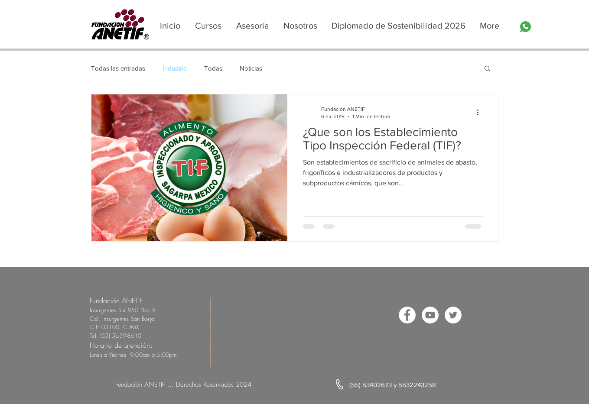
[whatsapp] (525, 26)
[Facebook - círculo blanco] (407, 315)
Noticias (251, 68)
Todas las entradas (118, 68)
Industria (175, 68)
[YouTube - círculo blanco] (430, 315)
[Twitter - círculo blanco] (453, 315)
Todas (213, 68)
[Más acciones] (481, 112)
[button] (487, 69)
